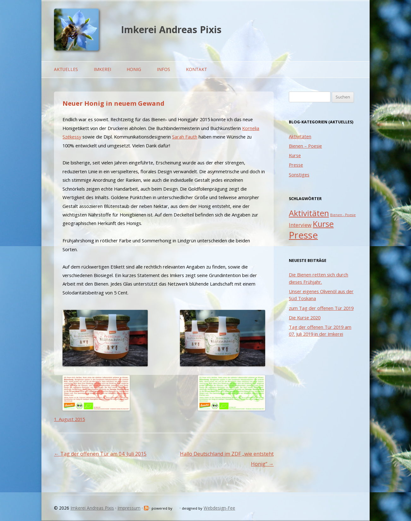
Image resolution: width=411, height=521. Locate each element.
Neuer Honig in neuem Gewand (113, 103)
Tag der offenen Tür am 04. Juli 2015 (100, 453)
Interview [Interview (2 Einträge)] (300, 225)
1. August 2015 (69, 419)
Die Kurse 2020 (304, 317)
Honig (134, 69)
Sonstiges (299, 174)
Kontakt (196, 69)
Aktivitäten (300, 136)
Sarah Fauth (184, 136)
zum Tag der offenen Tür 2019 (321, 308)
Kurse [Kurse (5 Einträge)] (323, 223)
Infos (163, 69)
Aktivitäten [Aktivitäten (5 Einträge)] (309, 213)
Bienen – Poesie (305, 146)
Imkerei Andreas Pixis (171, 29)
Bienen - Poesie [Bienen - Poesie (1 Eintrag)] (343, 215)
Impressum (128, 508)
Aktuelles (66, 69)
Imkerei (102, 69)
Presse (296, 165)
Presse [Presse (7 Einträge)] (303, 235)
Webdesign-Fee (219, 508)
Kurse (295, 155)
